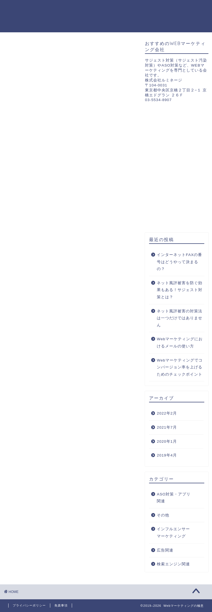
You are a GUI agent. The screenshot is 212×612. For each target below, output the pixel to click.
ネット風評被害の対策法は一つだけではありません (179, 318)
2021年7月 (167, 427)
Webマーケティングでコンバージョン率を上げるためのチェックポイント (180, 367)
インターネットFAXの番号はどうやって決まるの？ (179, 262)
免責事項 (61, 605)
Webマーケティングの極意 (24, 16)
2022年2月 (167, 413)
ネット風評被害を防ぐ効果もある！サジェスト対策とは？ (179, 290)
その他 (129, 19)
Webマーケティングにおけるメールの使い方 (180, 342)
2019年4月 (167, 455)
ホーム (55, 8)
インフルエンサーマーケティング (81, 19)
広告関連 (132, 8)
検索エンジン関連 (166, 8)
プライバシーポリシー (29, 605)
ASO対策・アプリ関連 (92, 8)
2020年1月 (167, 441)
